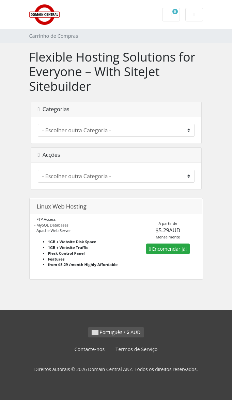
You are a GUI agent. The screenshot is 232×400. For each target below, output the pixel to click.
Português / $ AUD (116, 332)
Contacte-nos (89, 349)
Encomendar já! (168, 249)
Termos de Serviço (136, 349)
